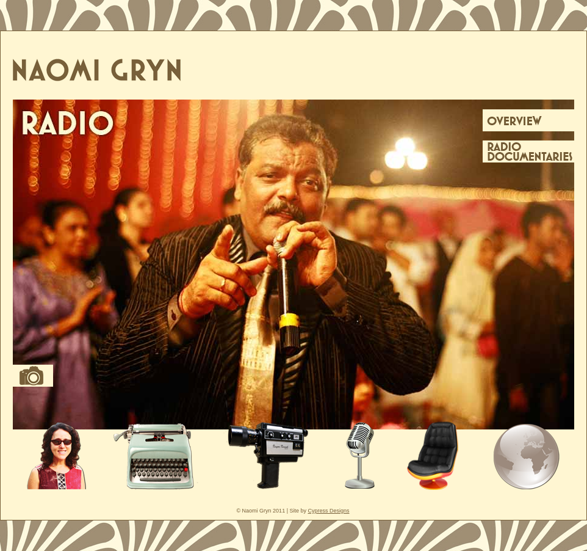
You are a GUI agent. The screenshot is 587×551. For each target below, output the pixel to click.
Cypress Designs (329, 511)
